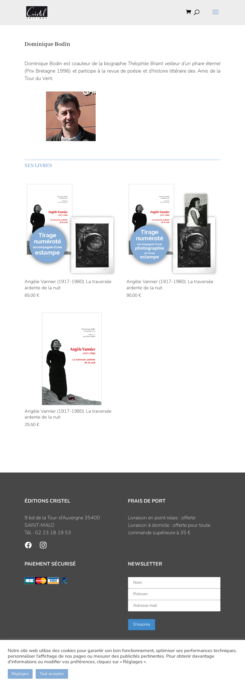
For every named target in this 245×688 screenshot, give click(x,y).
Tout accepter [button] (51, 674)
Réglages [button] (20, 674)
